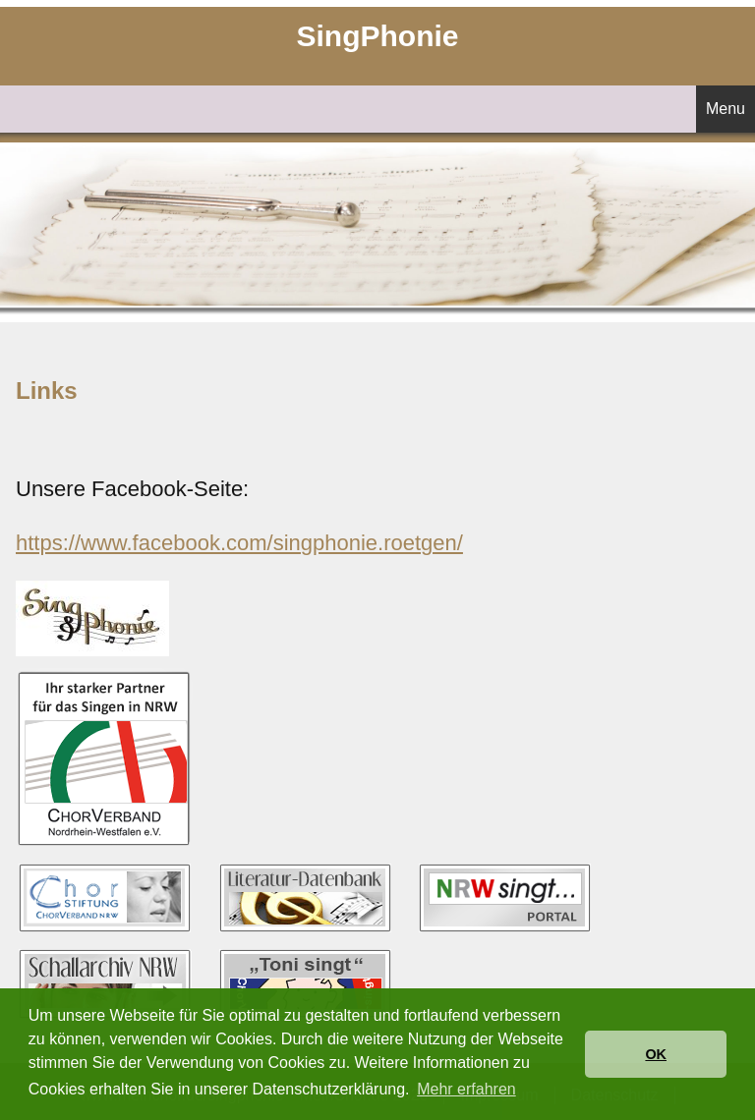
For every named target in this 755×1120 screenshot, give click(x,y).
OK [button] (656, 1054)
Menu (725, 108)
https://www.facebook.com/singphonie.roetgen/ (239, 543)
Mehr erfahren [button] (466, 1089)
